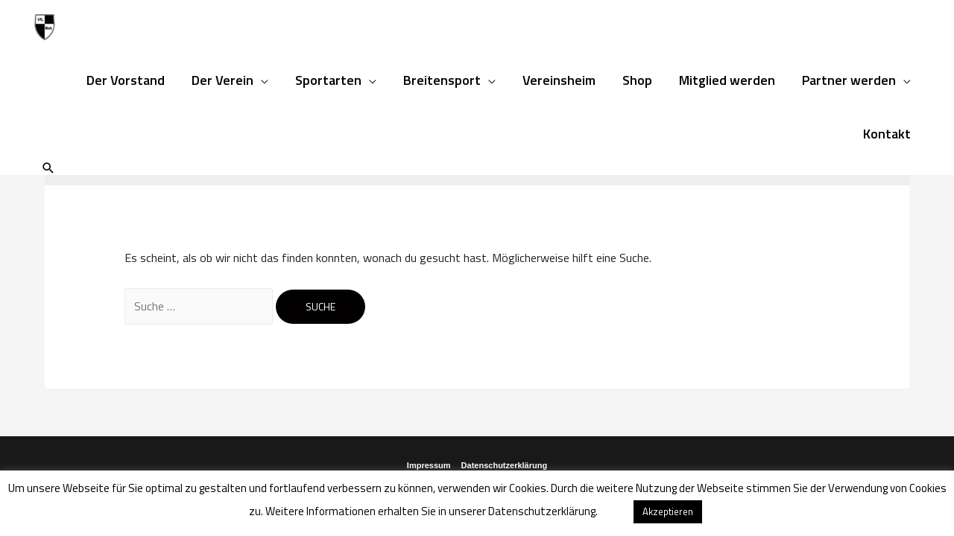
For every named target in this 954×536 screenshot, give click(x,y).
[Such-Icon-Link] (48, 168)
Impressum (429, 465)
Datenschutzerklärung (504, 465)
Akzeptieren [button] (667, 511)
